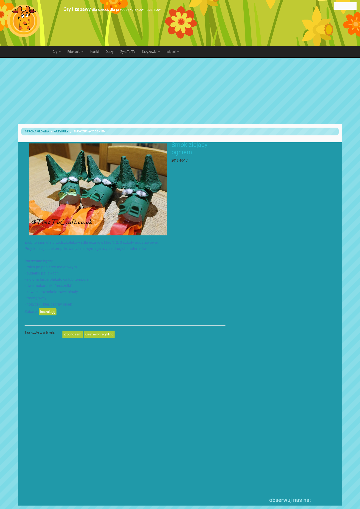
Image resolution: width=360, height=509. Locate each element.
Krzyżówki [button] (151, 52)
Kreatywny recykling (99, 334)
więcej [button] (173, 52)
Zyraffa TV (127, 52)
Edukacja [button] (76, 52)
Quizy (109, 52)
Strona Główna (37, 131)
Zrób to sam (72, 334)
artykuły (61, 131)
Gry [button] (57, 52)
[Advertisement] (180, 91)
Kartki (94, 52)
